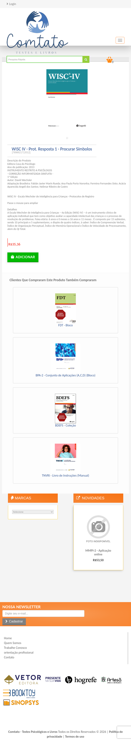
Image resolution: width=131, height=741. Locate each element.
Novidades (93, 498)
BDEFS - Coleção (65, 425)
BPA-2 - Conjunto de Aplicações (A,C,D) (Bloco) (65, 375)
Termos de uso (74, 736)
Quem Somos (12, 643)
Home (8, 638)
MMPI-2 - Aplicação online (98, 552)
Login (12, 4)
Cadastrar (15, 621)
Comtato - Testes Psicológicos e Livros (33, 732)
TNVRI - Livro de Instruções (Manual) (65, 475)
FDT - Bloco (65, 325)
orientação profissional (18, 652)
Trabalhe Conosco (15, 648)
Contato (9, 657)
